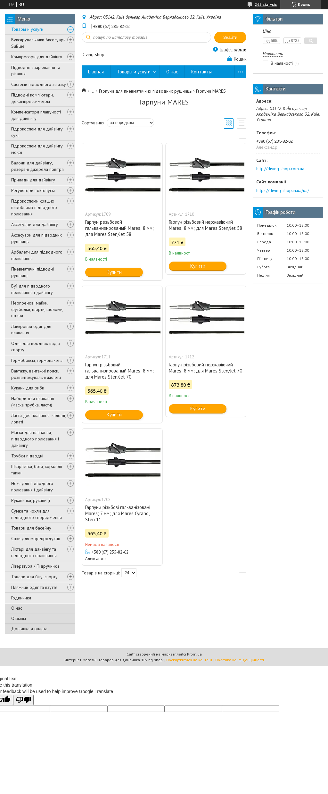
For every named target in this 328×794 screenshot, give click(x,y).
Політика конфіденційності (239, 659)
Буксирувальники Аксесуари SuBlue (38, 43)
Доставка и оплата (29, 628)
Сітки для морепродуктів (35, 538)
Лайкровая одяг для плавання (31, 329)
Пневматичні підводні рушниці (32, 272)
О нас (16, 608)
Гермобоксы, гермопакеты (36, 360)
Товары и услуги (27, 29)
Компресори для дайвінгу (36, 57)
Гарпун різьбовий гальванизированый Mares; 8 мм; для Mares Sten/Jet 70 (119, 371)
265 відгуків (266, 4)
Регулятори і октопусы (33, 190)
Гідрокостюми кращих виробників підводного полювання (34, 207)
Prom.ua (194, 654)
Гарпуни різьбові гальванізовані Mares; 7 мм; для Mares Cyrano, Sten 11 (117, 513)
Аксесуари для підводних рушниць (36, 238)
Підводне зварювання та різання (35, 70)
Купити (114, 272)
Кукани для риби (27, 388)
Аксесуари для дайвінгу (34, 224)
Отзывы (18, 618)
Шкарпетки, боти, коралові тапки (36, 470)
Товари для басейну (31, 528)
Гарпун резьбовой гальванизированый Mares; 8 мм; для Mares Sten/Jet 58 (119, 228)
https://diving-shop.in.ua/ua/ (282, 190)
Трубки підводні (27, 456)
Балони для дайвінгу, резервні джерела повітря (37, 166)
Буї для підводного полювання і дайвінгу (32, 289)
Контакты (201, 71)
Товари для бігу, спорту (34, 577)
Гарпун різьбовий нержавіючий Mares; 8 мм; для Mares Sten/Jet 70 (205, 368)
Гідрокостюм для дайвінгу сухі (37, 132)
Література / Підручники (35, 566)
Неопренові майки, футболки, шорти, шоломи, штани (37, 309)
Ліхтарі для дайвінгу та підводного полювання (34, 552)
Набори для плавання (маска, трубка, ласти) (32, 402)
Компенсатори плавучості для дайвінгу (36, 115)
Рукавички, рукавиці (30, 500)
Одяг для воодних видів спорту (35, 346)
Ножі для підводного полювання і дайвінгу (32, 487)
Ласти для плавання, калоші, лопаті (38, 419)
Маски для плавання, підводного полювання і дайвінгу (35, 439)
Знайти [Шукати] (230, 37)
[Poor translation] (23, 700)
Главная (96, 71)
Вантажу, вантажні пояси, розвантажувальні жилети (36, 374)
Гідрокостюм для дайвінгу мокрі (37, 149)
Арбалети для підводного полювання (36, 255)
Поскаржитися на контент (189, 659)
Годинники (21, 598)
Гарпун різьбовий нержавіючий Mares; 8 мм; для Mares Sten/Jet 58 (205, 225)
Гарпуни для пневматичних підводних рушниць (145, 91)
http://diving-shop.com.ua (280, 168)
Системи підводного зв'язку (38, 84)
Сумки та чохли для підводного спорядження (36, 514)
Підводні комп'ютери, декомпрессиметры (32, 98)
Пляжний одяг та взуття (34, 587)
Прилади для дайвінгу (33, 180)
